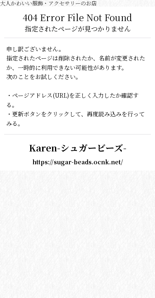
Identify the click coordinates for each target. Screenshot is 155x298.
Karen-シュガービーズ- (77, 147)
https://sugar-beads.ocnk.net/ (77, 162)
